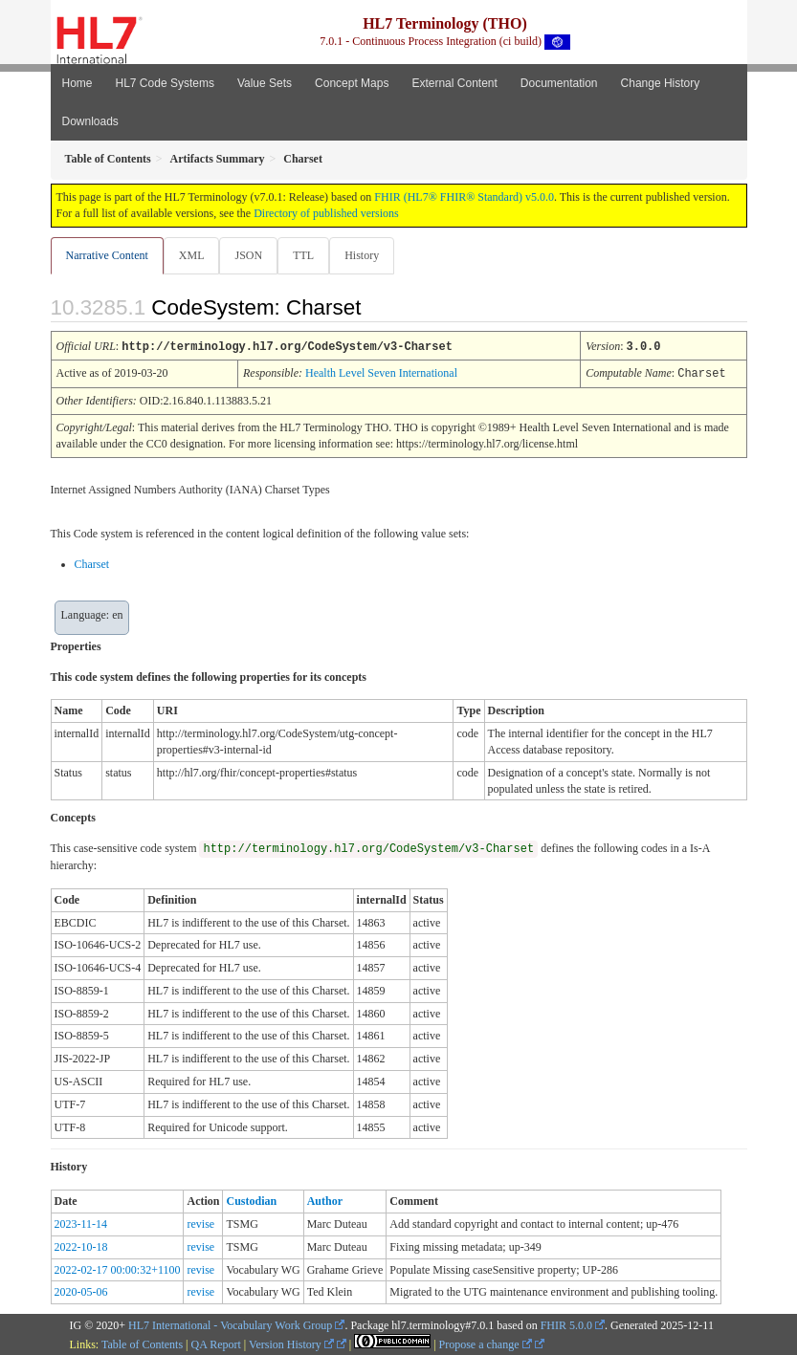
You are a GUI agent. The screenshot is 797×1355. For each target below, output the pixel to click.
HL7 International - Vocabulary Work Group (230, 1323)
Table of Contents (142, 1342)
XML (192, 255)
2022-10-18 (81, 1245)
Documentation (559, 83)
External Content (454, 83)
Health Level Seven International (381, 372)
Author (325, 1199)
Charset (92, 562)
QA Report (216, 1342)
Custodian (251, 1199)
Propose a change (485, 1342)
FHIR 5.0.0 (566, 1323)
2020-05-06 (81, 1290)
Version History (291, 1342)
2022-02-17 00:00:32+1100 (118, 1268)
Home (77, 83)
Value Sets (264, 83)
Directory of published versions (326, 213)
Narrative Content (107, 255)
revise (200, 1222)
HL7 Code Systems (165, 83)
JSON (248, 255)
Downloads (90, 121)
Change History (660, 83)
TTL (303, 255)
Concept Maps (351, 83)
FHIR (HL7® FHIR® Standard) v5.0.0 (464, 197)
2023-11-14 (81, 1222)
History (361, 255)
